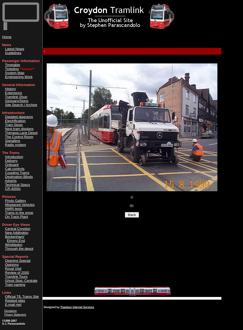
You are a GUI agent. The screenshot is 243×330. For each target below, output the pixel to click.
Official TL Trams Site (22, 297)
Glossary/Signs (16, 101)
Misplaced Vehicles (20, 205)
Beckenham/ (14, 237)
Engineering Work (19, 77)
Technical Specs (17, 185)
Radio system (15, 145)
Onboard (12, 165)
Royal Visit (13, 269)
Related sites (15, 301)
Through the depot (19, 249)
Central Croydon (17, 229)
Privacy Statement (15, 314)
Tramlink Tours (16, 277)
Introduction (14, 157)
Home (6, 37)
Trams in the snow (19, 213)
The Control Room (19, 137)
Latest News (14, 49)
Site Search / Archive (21, 105)
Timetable (12, 65)
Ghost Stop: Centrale (21, 281)
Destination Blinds (19, 177)
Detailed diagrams (19, 117)
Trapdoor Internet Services (77, 307)
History (10, 89)
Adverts (11, 181)
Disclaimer (10, 310)
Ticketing (12, 69)
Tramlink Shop (16, 97)
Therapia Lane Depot (21, 133)
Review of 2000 (17, 273)
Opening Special (17, 261)
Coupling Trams (17, 173)
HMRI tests (13, 209)
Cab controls (15, 169)
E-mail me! (13, 305)
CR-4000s (13, 189)
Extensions (13, 93)
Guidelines (13, 53)
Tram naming (15, 285)
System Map (14, 73)
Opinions (12, 265)
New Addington (16, 233)
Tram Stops (14, 125)
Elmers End (16, 241)
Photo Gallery (15, 201)
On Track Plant (16, 217)
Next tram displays (19, 129)
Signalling (12, 141)
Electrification (15, 121)
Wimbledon (13, 245)
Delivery (11, 161)
